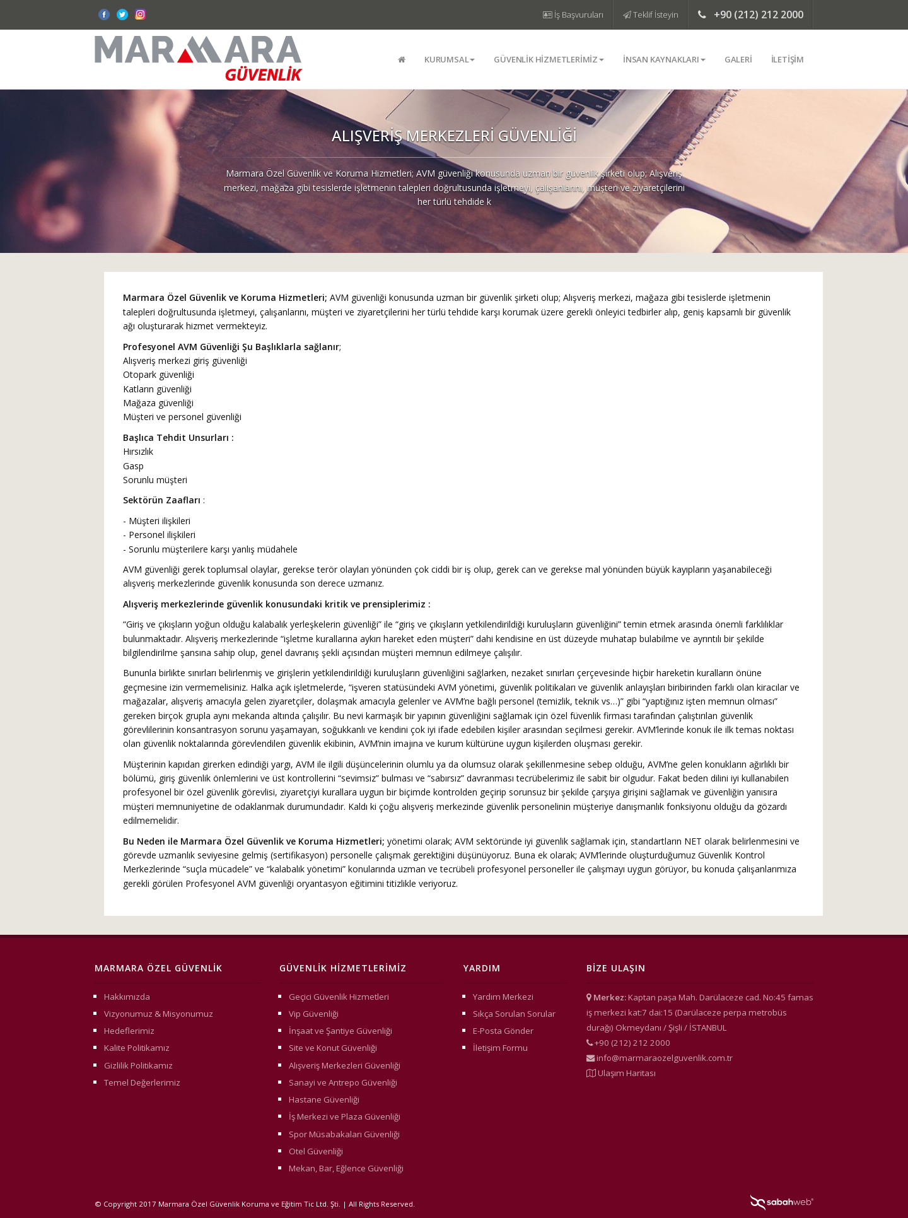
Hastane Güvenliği (324, 1099)
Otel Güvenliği (316, 1151)
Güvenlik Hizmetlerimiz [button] (549, 59)
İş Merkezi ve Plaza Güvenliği (344, 1116)
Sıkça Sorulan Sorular (514, 1013)
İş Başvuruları (573, 14)
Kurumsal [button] (449, 59)
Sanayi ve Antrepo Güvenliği (343, 1082)
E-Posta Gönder (503, 1030)
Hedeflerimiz (129, 1030)
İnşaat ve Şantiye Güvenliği (340, 1030)
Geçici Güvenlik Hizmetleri (339, 996)
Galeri (738, 59)
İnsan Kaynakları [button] (664, 59)
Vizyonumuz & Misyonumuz (158, 1013)
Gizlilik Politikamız (138, 1065)
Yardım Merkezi (503, 996)
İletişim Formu (500, 1047)
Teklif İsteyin (650, 14)
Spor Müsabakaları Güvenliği (344, 1134)
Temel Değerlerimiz (142, 1082)
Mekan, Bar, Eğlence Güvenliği (346, 1168)
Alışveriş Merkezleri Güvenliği (344, 1065)
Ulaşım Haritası (627, 1073)
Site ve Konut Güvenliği (333, 1047)
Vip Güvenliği (314, 1013)
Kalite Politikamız (137, 1047)
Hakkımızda (127, 996)
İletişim (787, 59)
